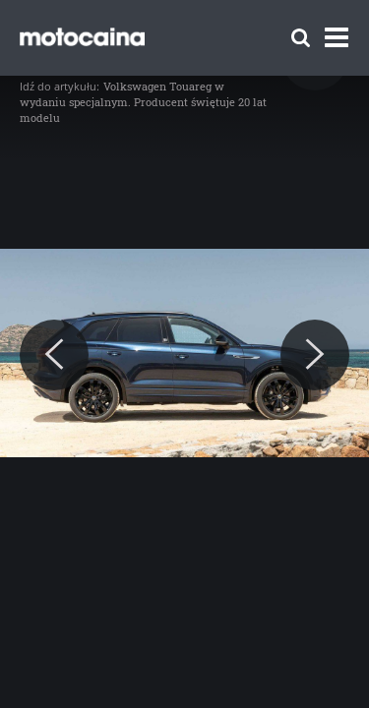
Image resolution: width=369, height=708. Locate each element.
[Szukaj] (300, 38)
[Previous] (54, 355)
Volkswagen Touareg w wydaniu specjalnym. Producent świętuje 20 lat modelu (143, 102)
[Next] (314, 355)
